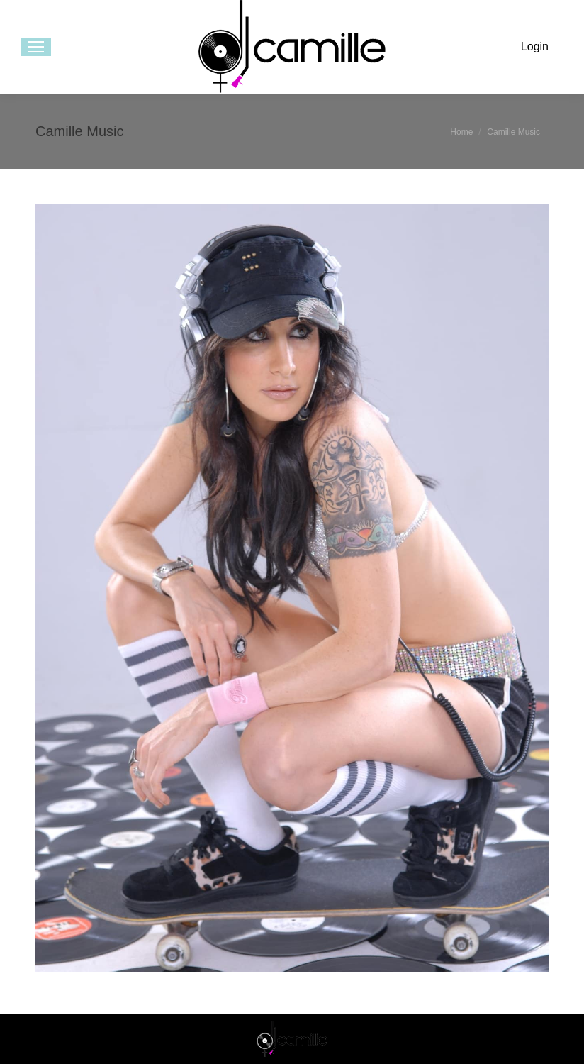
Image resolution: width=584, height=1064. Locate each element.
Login (535, 46)
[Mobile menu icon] (36, 47)
